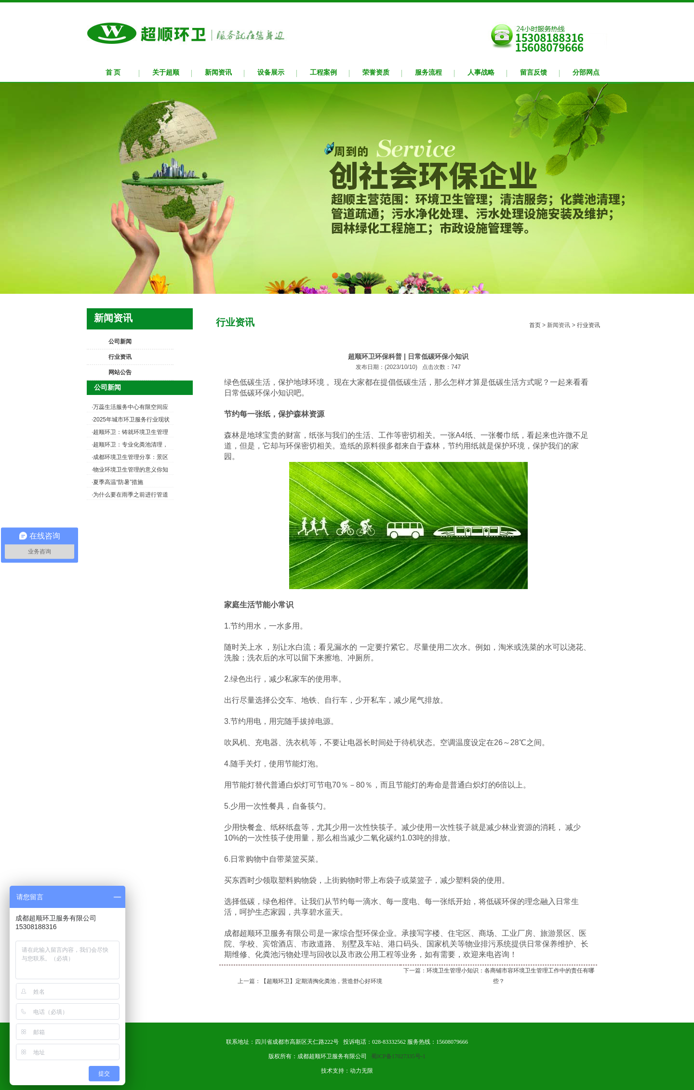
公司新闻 (120, 341)
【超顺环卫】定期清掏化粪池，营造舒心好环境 (321, 981)
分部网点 (586, 72)
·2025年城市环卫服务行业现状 (131, 419)
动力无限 (361, 1070)
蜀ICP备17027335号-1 (398, 1056)
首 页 (113, 72)
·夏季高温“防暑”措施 (117, 482)
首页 (535, 325)
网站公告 (120, 372)
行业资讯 (120, 357)
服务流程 (428, 72)
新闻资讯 (218, 72)
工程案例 (323, 72)
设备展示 (270, 72)
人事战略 (480, 72)
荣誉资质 (375, 72)
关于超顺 (165, 72)
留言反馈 (533, 72)
